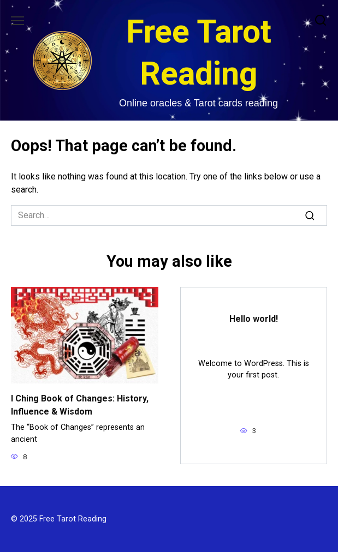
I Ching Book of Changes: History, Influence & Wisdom (80, 405)
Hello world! (253, 319)
